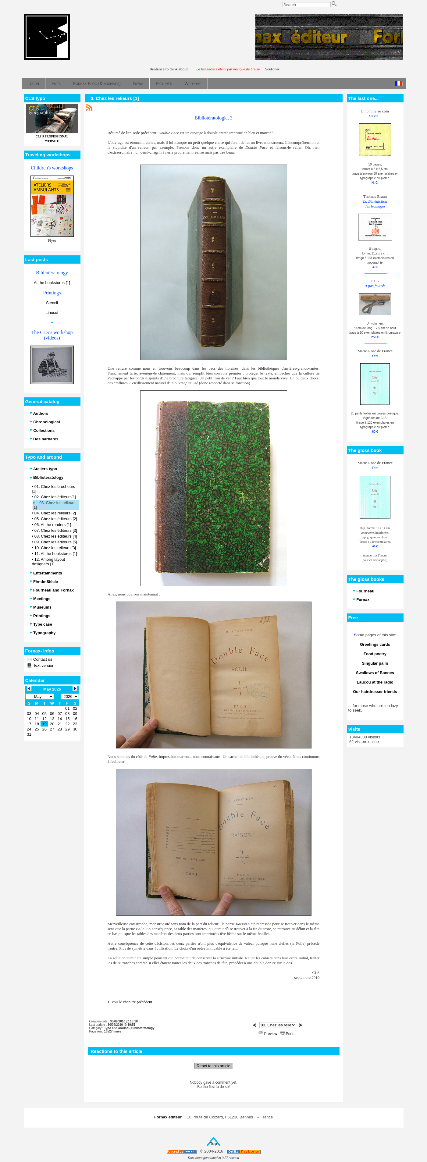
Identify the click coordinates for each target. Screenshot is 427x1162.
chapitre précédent (137, 1002)
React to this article (213, 1066)
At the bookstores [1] (52, 282)
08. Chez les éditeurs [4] (55, 536)
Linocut (52, 312)
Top (213, 1143)
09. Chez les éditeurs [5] (55, 542)
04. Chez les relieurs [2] (55, 513)
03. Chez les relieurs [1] (54, 505)
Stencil (52, 302)
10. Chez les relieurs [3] (55, 547)
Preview (268, 1034)
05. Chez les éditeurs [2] (55, 519)
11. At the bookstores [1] (55, 553)
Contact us (42, 659)
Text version (43, 665)
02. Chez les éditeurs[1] (55, 497)
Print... (288, 1034)
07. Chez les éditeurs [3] (55, 530)
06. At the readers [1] (52, 524)
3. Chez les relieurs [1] (115, 98)
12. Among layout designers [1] (48, 561)
